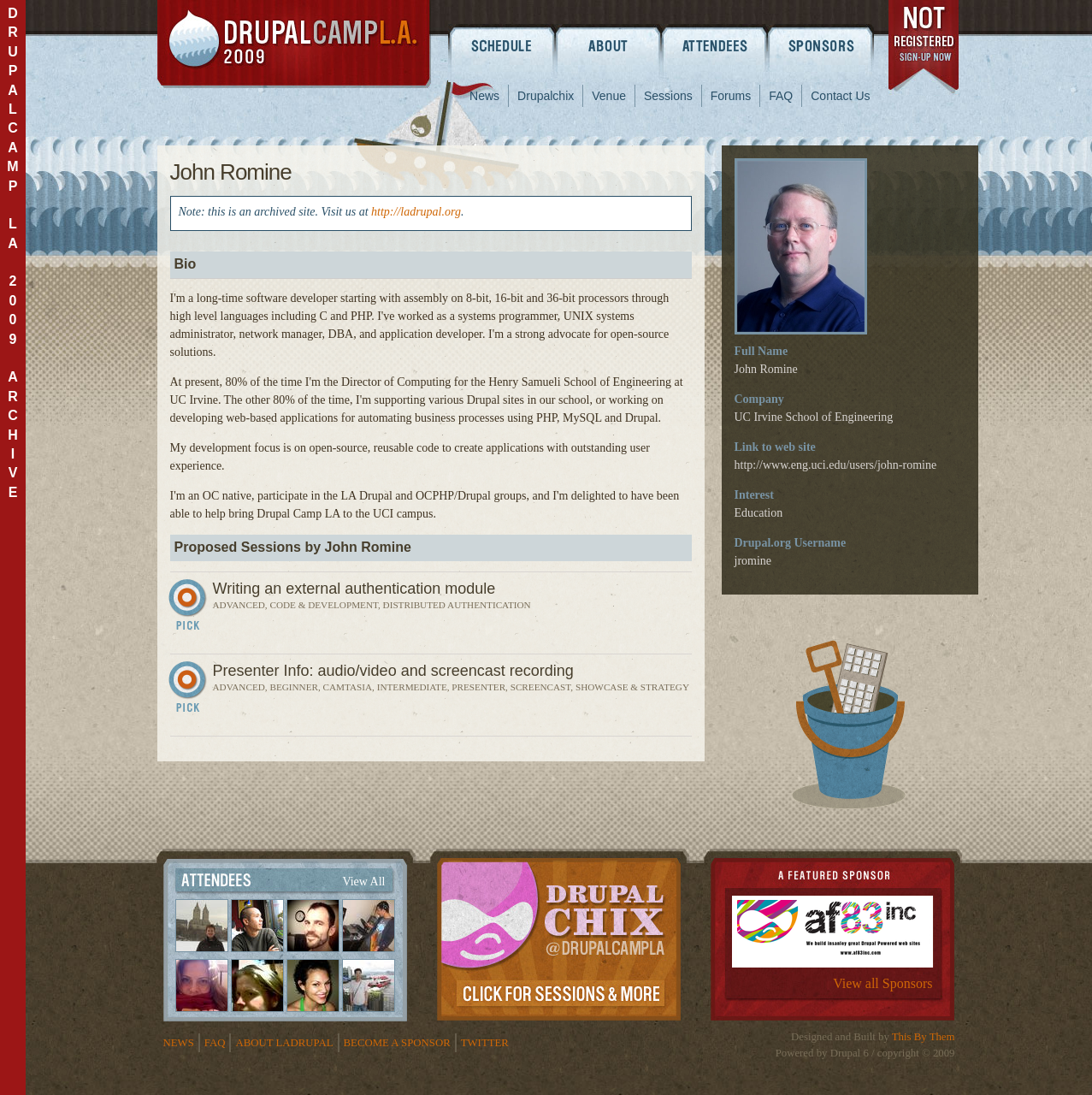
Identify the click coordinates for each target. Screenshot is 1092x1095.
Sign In (189, 608)
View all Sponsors (882, 983)
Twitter (485, 1043)
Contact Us (840, 96)
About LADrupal (284, 1043)
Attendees (715, 45)
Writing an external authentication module (354, 588)
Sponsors (822, 45)
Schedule (501, 45)
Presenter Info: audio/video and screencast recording (393, 670)
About (608, 45)
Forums (731, 96)
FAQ (781, 96)
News (484, 96)
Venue (609, 96)
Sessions (668, 96)
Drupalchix (545, 96)
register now (924, 49)
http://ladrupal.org (416, 211)
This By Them (923, 1037)
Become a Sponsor (397, 1043)
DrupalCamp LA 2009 (294, 44)
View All (363, 881)
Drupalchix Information (559, 936)
